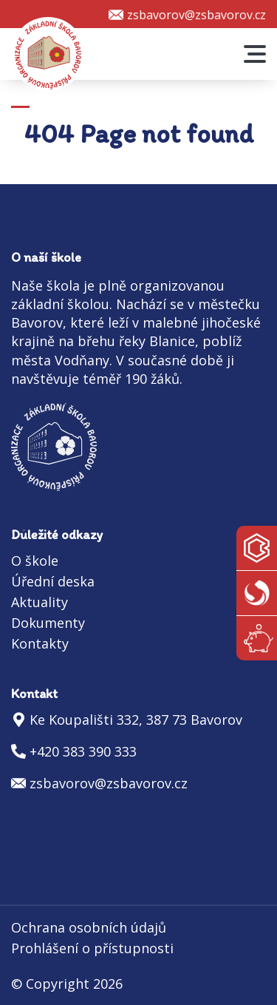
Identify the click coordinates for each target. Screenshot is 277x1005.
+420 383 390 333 (83, 751)
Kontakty (40, 643)
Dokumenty (48, 623)
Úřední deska (53, 581)
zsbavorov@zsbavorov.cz (196, 15)
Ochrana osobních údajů (88, 927)
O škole (34, 560)
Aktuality (39, 602)
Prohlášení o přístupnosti (92, 948)
